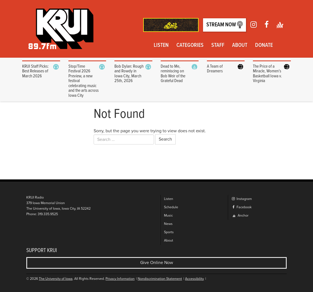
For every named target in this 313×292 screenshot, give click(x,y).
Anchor (240, 216)
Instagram (241, 199)
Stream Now (224, 25)
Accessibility (194, 279)
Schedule (171, 207)
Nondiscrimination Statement (160, 279)
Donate (264, 45)
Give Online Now (156, 262)
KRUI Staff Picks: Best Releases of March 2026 (35, 71)
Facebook (241, 207)
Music (168, 216)
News (168, 224)
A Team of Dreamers (215, 69)
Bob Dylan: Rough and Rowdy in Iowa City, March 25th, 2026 (128, 74)
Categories (190, 45)
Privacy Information (120, 279)
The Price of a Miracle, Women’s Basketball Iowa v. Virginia (267, 74)
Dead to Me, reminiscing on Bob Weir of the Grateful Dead (173, 74)
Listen (161, 45)
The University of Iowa (56, 279)
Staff (217, 45)
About (239, 45)
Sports (169, 232)
